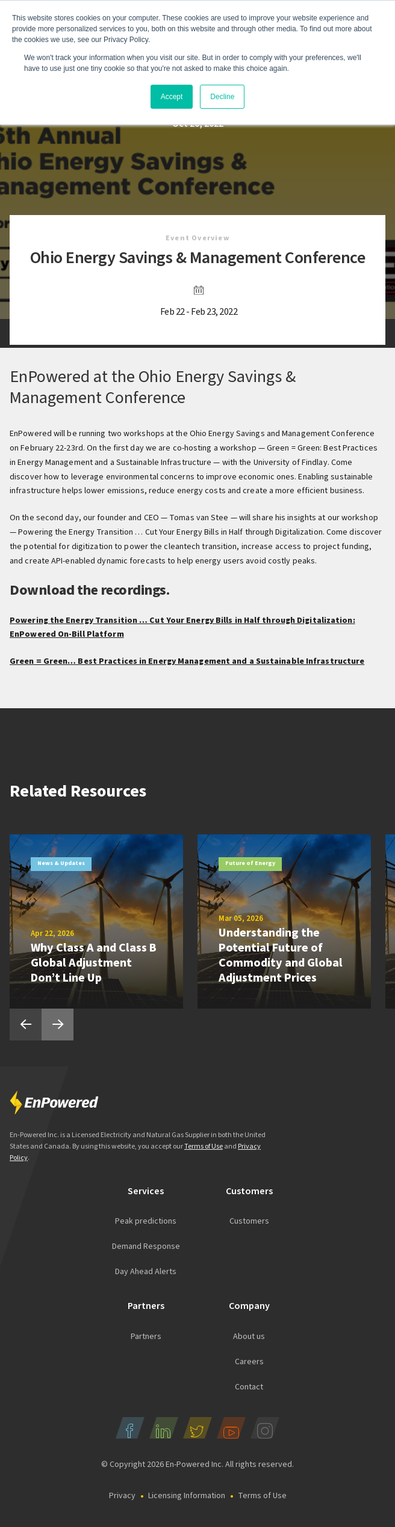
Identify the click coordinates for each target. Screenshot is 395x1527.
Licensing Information (186, 1496)
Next (57, 1024)
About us (249, 1337)
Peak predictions (145, 1221)
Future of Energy (250, 863)
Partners (146, 1337)
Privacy (122, 1496)
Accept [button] (172, 97)
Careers (249, 1362)
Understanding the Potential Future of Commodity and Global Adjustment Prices (281, 955)
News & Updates (61, 863)
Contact (249, 1387)
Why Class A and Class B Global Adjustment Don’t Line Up (94, 963)
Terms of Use (203, 1146)
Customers (249, 1221)
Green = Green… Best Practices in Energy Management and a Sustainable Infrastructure (187, 661)
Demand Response (146, 1246)
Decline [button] (222, 97)
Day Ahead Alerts (145, 1272)
